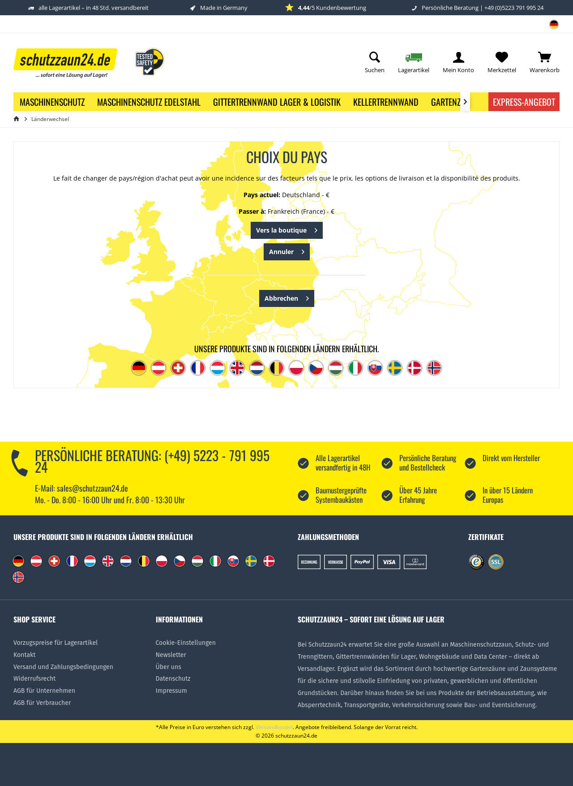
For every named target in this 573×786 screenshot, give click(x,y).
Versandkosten (274, 727)
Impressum (171, 691)
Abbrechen (287, 296)
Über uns (168, 667)
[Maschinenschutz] (52, 101)
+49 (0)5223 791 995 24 (513, 8)
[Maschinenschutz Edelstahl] (149, 101)
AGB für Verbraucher (42, 703)
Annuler (286, 250)
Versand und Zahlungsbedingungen (63, 667)
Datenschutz (173, 678)
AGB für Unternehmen (44, 691)
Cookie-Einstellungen (186, 643)
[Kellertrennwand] (386, 101)
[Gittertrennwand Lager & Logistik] (277, 101)
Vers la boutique (286, 228)
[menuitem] (551, 27)
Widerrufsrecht (34, 678)
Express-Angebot (524, 101)
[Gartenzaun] (453, 101)
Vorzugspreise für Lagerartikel (55, 643)
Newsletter (171, 655)
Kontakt (24, 655)
